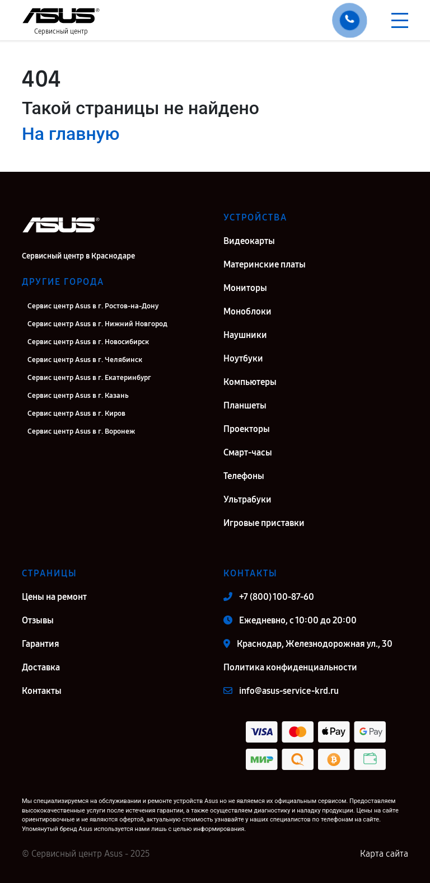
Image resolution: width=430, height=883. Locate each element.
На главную (70, 133)
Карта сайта (384, 853)
